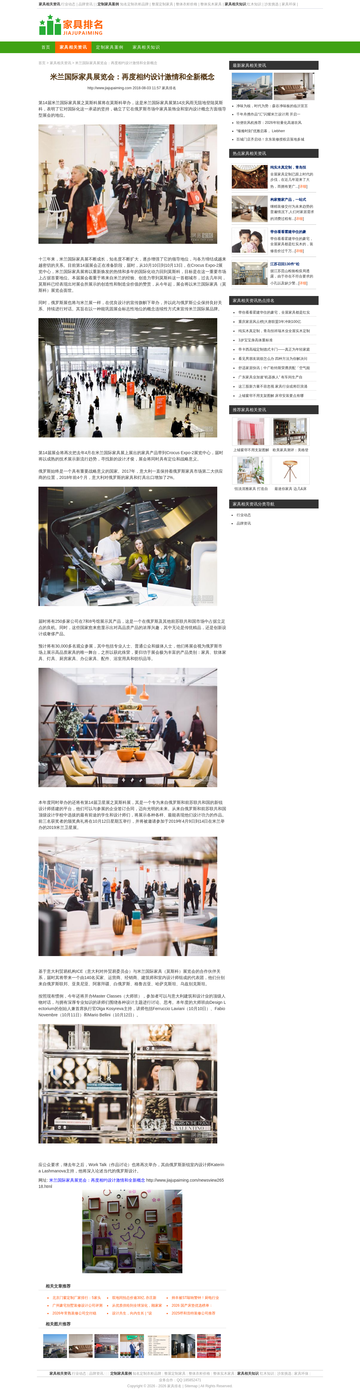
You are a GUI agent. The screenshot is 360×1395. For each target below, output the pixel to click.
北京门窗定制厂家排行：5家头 (76, 1298)
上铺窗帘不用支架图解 (251, 450)
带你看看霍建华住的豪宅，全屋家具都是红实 (274, 312)
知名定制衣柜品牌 (134, 4)
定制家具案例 (109, 47)
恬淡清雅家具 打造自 (251, 489)
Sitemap (191, 1386)
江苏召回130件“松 (285, 264)
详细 (302, 186)
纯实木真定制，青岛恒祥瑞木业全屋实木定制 (274, 331)
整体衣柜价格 (186, 4)
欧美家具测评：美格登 (290, 450)
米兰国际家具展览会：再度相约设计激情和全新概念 (97, 1180)
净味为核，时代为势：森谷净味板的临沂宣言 (272, 106)
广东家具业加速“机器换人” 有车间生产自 (270, 377)
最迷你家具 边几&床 (290, 489)
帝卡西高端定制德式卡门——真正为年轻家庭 (274, 349)
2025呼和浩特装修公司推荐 (193, 1313)
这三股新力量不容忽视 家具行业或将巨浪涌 (272, 386)
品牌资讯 (85, 4)
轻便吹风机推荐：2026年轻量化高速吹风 (269, 123)
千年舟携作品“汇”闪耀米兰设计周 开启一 (268, 114)
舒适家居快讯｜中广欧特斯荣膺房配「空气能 (274, 368)
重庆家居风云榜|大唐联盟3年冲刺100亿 (269, 322)
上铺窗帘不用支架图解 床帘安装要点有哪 (271, 396)
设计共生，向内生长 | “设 (132, 1313)
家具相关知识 (146, 47)
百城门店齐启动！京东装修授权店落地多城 (270, 139)
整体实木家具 (211, 4)
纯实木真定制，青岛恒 (288, 167)
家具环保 (289, 4)
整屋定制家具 (162, 4)
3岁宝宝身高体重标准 (255, 340)
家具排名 (169, 88)
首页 (46, 47)
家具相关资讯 (73, 47)
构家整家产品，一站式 (288, 200)
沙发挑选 (271, 4)
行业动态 (68, 4)
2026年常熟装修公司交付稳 (74, 1313)
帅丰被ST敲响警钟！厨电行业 (195, 1298)
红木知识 (254, 4)
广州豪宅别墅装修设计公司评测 (77, 1305)
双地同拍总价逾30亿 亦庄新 (134, 1298)
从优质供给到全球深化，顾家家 (137, 1305)
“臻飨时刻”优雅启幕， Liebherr (260, 131)
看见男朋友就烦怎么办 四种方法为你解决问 (272, 359)
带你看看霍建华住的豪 (288, 232)
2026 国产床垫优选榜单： (192, 1305)
